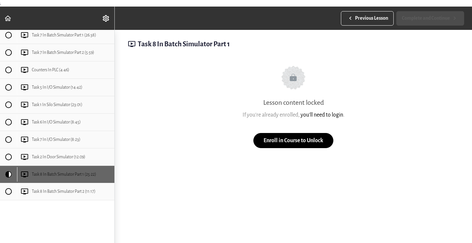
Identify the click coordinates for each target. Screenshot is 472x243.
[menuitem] (106, 18)
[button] (8, 18)
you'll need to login (322, 114)
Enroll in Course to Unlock (293, 140)
